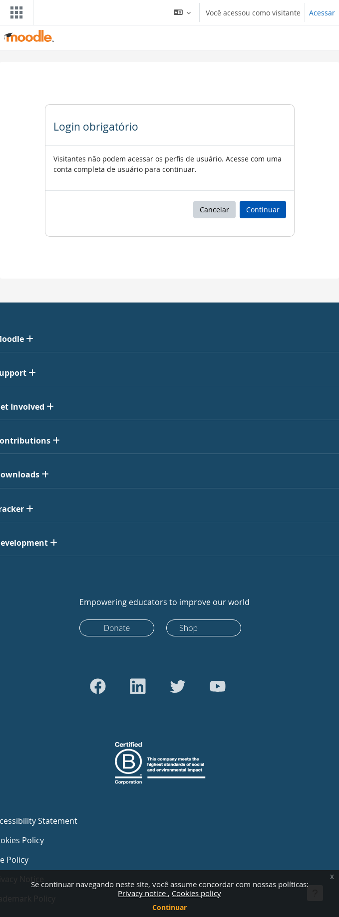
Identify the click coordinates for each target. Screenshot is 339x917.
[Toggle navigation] (14, 12)
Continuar (169, 907)
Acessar (322, 12)
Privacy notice (143, 893)
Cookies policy (196, 893)
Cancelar (214, 209)
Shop (188, 627)
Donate (117, 627)
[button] (182, 12)
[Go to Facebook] (98, 686)
